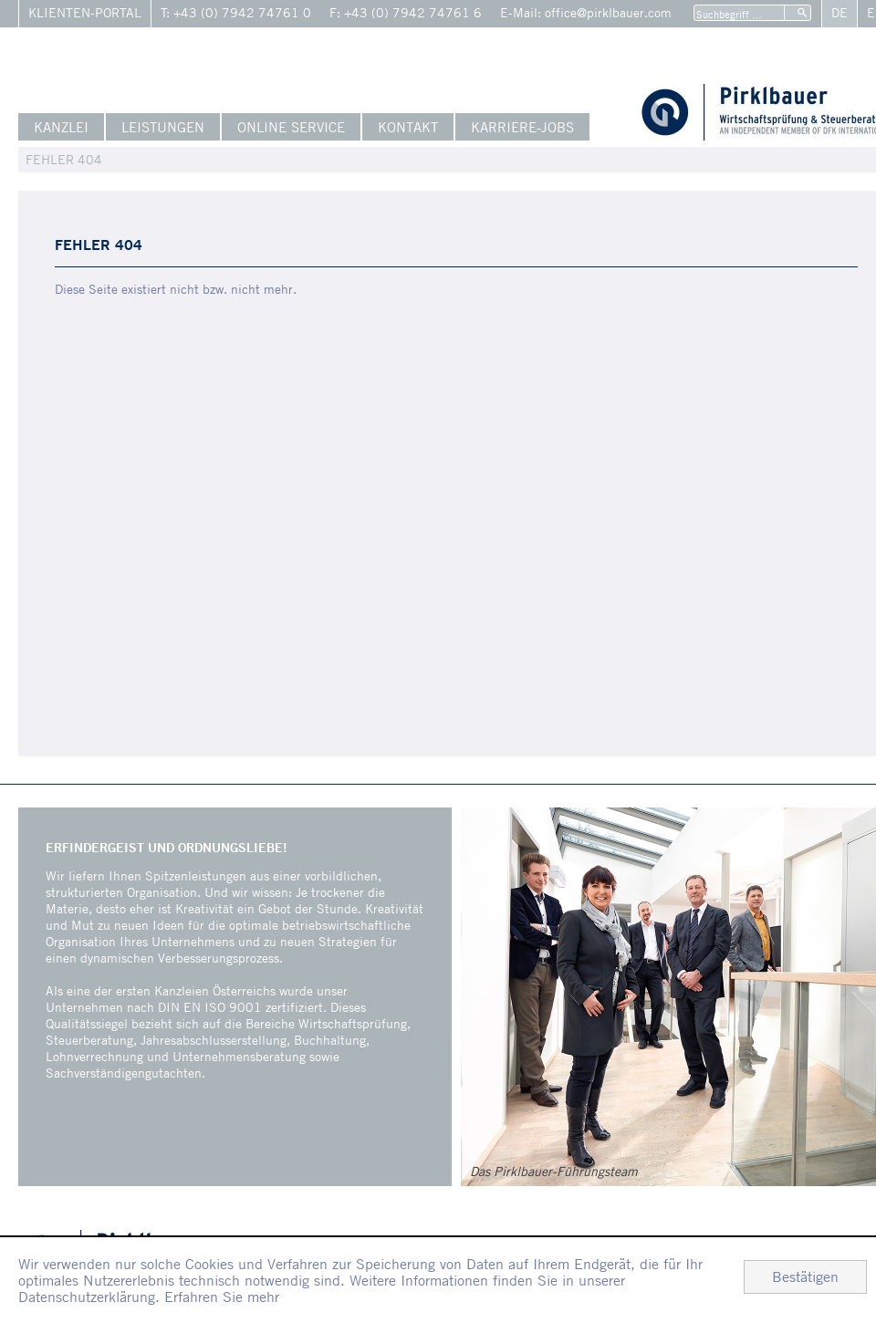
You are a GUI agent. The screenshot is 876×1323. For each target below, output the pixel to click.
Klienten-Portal (84, 12)
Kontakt (408, 127)
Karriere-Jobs (522, 127)
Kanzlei (61, 127)
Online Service (291, 127)
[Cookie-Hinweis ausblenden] (805, 1277)
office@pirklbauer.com (608, 12)
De (839, 12)
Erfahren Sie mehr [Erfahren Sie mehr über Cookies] (221, 1296)
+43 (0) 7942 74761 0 (242, 12)
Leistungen (162, 127)
